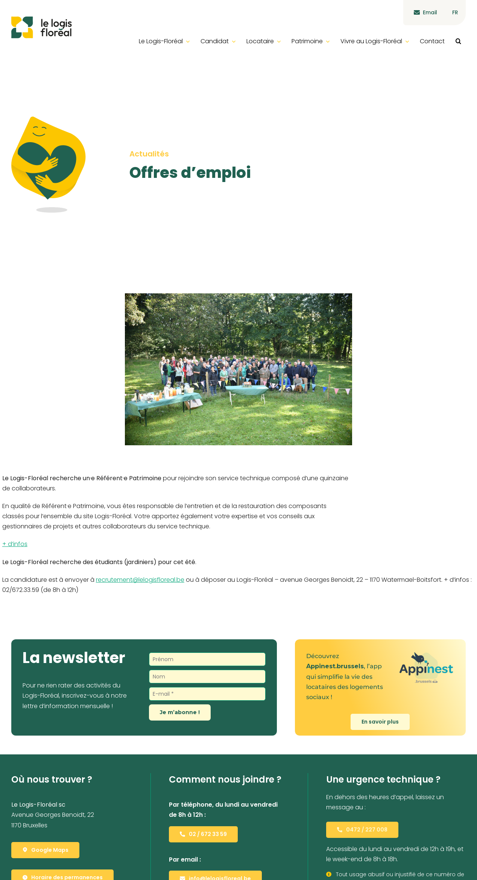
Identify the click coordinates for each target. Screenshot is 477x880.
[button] (458, 41)
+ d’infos (14, 544)
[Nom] (207, 676)
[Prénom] (207, 659)
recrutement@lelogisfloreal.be (140, 579)
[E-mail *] (207, 694)
